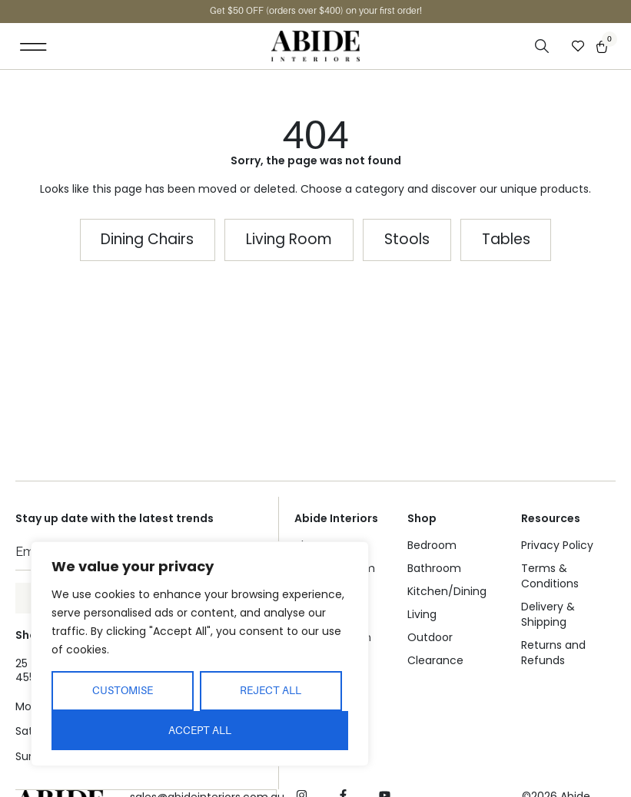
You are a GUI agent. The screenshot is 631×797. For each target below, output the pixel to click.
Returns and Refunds (553, 652)
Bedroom (432, 545)
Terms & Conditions (550, 576)
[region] (200, 653)
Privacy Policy (557, 545)
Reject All (270, 690)
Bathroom (434, 568)
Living (422, 614)
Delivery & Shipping (548, 614)
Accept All (199, 730)
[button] (33, 46)
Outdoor (430, 637)
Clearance (435, 660)
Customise (122, 690)
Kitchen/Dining (447, 591)
